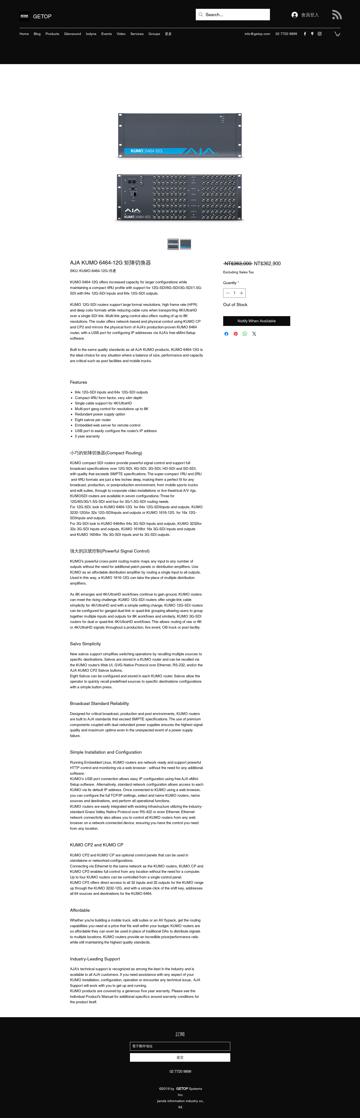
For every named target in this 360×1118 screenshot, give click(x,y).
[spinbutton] (235, 293)
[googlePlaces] (312, 33)
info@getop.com (257, 34)
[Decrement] (227, 293)
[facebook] (304, 33)
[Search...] (233, 15)
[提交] (180, 1057)
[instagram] (319, 33)
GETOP (42, 16)
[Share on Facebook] (226, 334)
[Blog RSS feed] (337, 15)
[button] (337, 33)
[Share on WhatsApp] (245, 334)
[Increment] (242, 293)
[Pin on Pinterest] (236, 334)
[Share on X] (254, 334)
